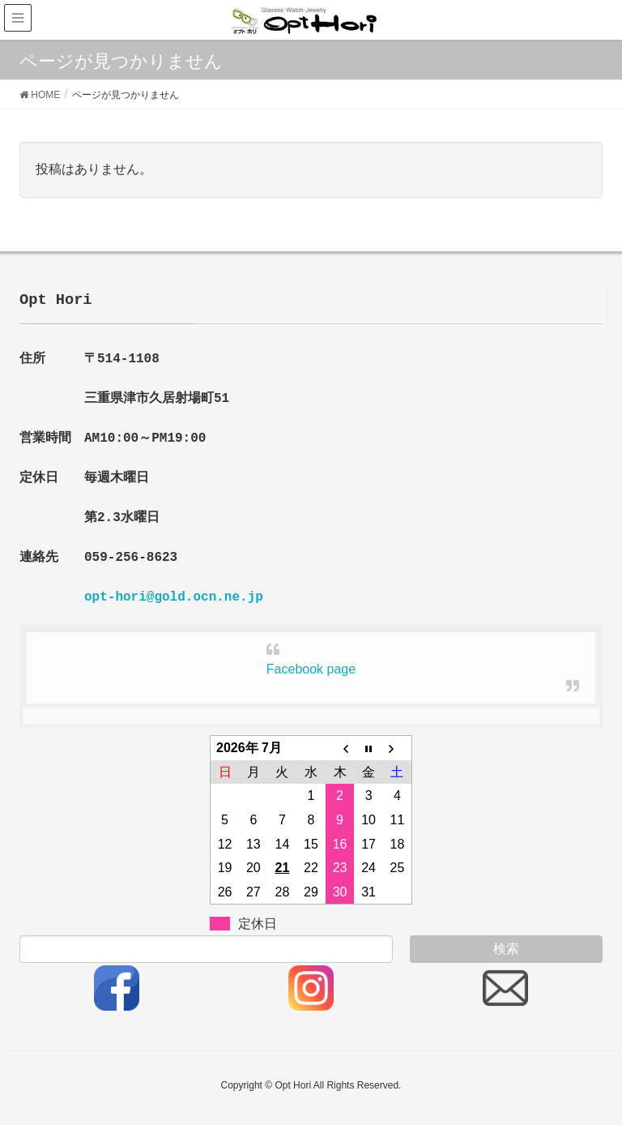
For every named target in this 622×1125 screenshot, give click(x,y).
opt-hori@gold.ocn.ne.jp (173, 597)
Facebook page (311, 669)
